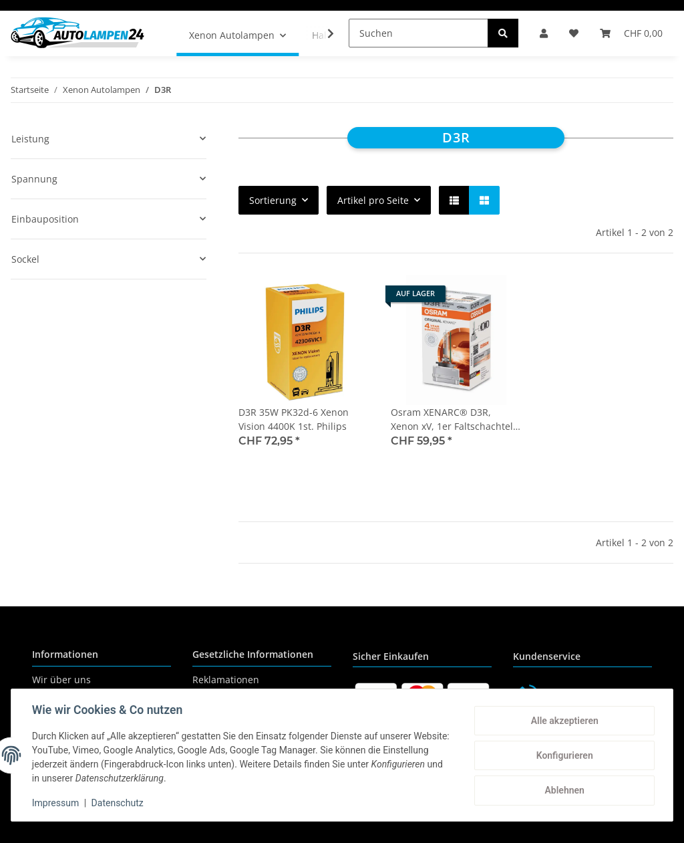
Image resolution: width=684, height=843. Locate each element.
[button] (543, 33)
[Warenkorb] (631, 33)
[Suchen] (418, 33)
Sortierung (273, 200)
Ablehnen (563, 790)
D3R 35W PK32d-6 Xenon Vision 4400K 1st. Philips (293, 419)
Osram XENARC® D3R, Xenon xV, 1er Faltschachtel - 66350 (455, 419)
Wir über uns (61, 679)
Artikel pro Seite (373, 200)
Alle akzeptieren (563, 720)
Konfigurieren (563, 755)
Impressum (56, 803)
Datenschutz (118, 803)
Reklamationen (225, 679)
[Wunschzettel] (573, 33)
